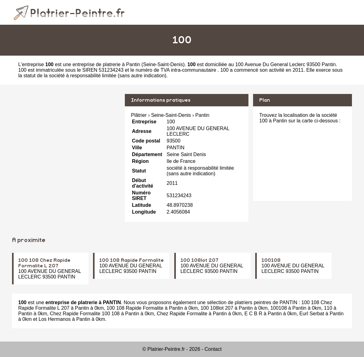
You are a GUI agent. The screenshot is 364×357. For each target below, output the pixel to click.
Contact (213, 349)
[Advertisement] (66, 137)
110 (328, 308)
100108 (271, 260)
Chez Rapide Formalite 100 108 (85, 313)
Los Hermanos (55, 319)
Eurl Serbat (311, 313)
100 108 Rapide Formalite (131, 260)
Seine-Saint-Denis (163, 64)
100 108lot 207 (199, 260)
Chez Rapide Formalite (182, 313)
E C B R (253, 313)
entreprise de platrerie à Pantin (106, 64)
